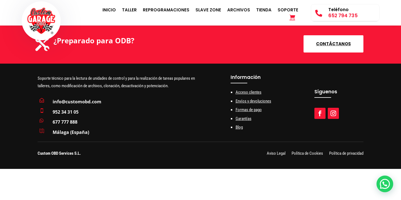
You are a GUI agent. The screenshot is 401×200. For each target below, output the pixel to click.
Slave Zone (208, 10)
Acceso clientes (248, 92)
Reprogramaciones (166, 10)
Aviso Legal (276, 154)
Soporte (288, 10)
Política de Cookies (307, 154)
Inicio (109, 10)
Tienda (264, 10)
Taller (129, 10)
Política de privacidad (346, 154)
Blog (239, 127)
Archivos (238, 10)
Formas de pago (249, 109)
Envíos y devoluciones (253, 101)
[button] (384, 184)
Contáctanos (333, 44)
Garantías (243, 118)
